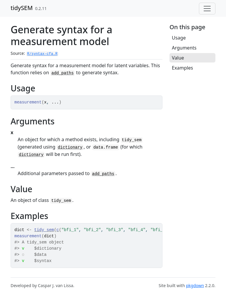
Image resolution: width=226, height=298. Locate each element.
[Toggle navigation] (207, 8)
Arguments (184, 48)
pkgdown (195, 285)
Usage (179, 37)
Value (178, 58)
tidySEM (22, 8)
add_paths (62, 73)
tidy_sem (44, 230)
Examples (182, 68)
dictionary (70, 147)
